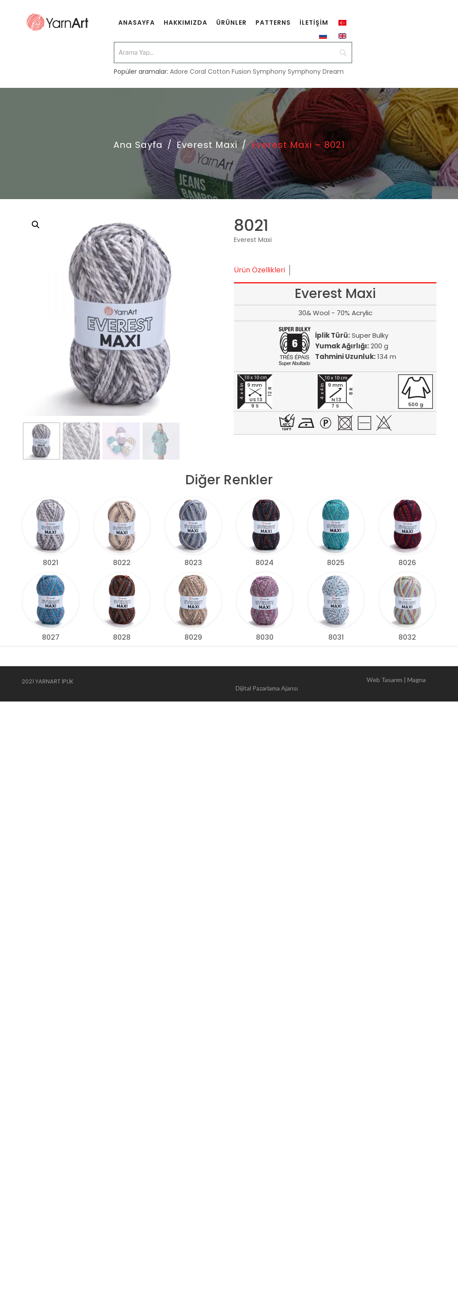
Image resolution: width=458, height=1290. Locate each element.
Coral (198, 71)
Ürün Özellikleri (259, 270)
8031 (336, 637)
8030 (265, 637)
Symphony (269, 71)
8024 (264, 563)
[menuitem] (136, 22)
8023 (193, 563)
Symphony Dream (316, 71)
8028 (122, 637)
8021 (50, 563)
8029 (193, 637)
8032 (407, 637)
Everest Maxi (206, 145)
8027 (51, 637)
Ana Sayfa (138, 145)
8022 (122, 563)
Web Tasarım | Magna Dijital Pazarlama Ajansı (331, 682)
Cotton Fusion (229, 71)
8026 (407, 563)
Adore (179, 71)
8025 (336, 563)
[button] (36, 225)
